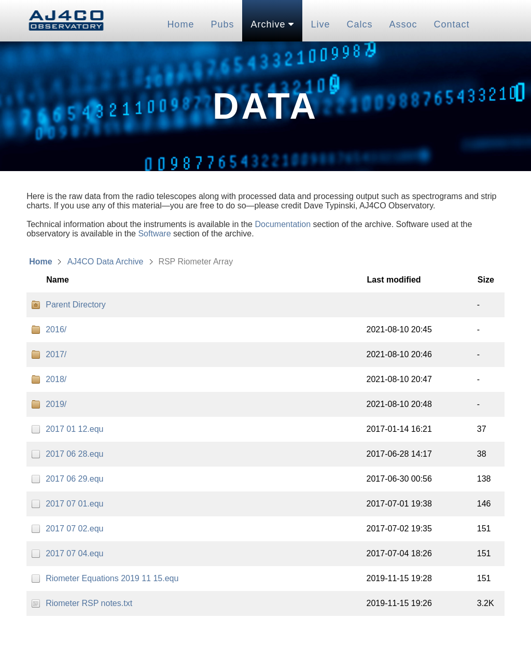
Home (180, 24)
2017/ (56, 354)
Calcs (359, 24)
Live (320, 24)
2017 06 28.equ (74, 453)
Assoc (403, 24)
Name (57, 279)
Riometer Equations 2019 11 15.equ (112, 578)
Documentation (283, 224)
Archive (272, 24)
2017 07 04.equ (74, 553)
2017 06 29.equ (74, 478)
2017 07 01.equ (74, 503)
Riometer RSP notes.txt (89, 603)
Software (154, 233)
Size (486, 279)
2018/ (56, 379)
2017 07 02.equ (74, 528)
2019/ (56, 404)
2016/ (56, 329)
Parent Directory (76, 304)
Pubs (222, 24)
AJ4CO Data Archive (105, 261)
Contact (452, 24)
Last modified (394, 279)
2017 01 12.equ (74, 429)
